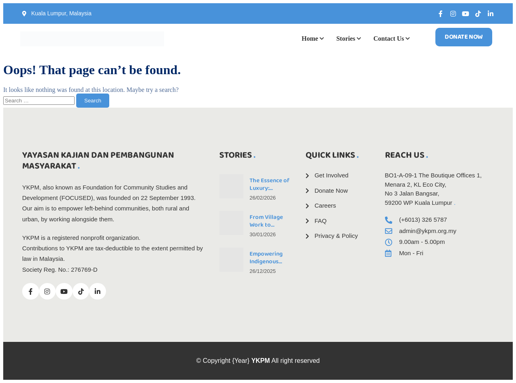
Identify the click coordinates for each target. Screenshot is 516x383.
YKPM (260, 360)
